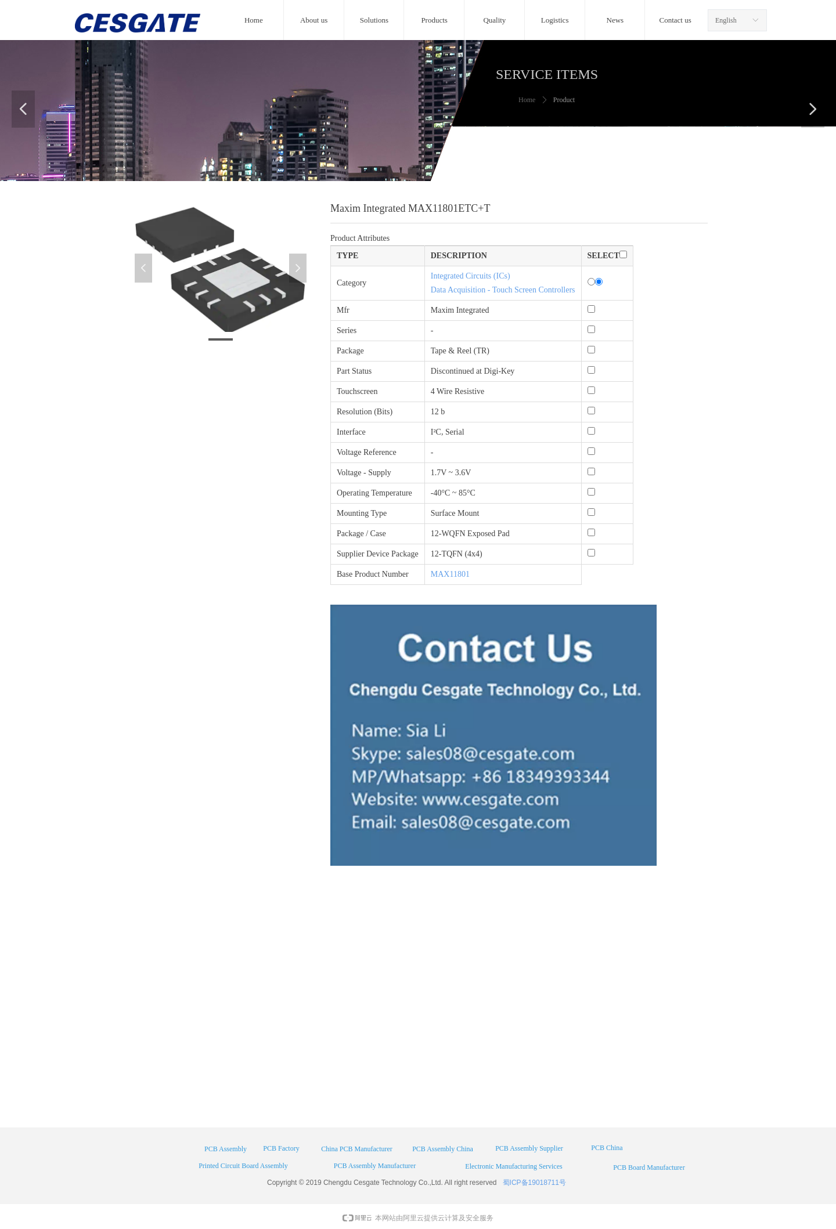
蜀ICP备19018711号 (534, 1183)
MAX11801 (450, 574)
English (726, 20)
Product (564, 100)
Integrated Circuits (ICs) (470, 276)
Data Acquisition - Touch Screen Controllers (503, 289)
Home (526, 100)
